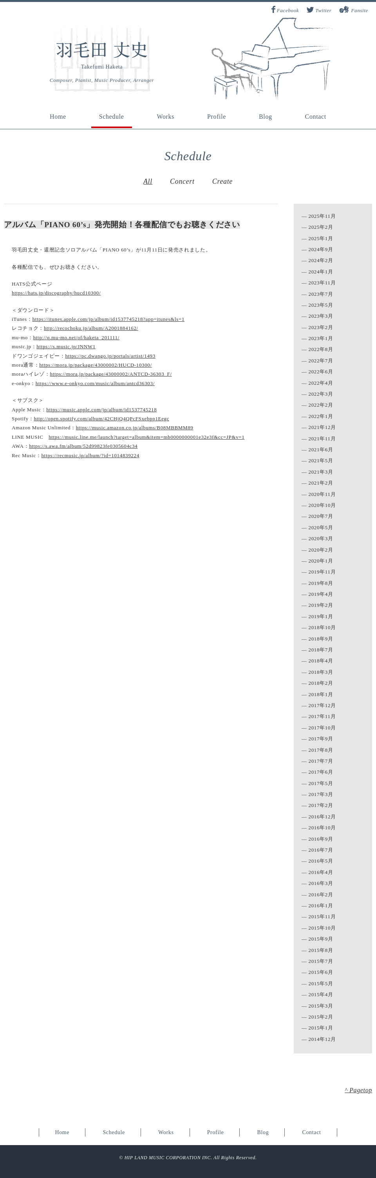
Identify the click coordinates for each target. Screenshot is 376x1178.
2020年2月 (321, 550)
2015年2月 (321, 1017)
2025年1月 (321, 238)
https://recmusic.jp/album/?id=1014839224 (90, 455)
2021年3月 (321, 472)
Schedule (111, 116)
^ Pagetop (358, 1090)
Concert (182, 181)
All (147, 181)
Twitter (323, 10)
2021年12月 (322, 427)
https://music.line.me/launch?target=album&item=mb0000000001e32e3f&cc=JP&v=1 (146, 437)
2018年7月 (321, 650)
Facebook (288, 10)
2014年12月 (322, 1039)
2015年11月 (322, 916)
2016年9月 (321, 839)
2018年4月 (321, 661)
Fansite (359, 10)
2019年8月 (321, 583)
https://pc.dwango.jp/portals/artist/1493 (110, 356)
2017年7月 (321, 761)
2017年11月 (322, 716)
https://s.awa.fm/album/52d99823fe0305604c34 (83, 446)
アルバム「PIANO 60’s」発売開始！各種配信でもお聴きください (122, 225)
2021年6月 (321, 449)
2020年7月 (321, 516)
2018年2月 (321, 683)
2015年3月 (321, 1006)
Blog (265, 116)
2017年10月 (322, 728)
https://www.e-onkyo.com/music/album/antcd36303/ (95, 383)
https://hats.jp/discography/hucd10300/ (56, 293)
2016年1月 (321, 905)
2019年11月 (322, 572)
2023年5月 (321, 305)
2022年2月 (321, 405)
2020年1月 (321, 561)
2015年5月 (321, 983)
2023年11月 (322, 283)
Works (165, 116)
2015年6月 (321, 972)
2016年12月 (322, 817)
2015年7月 (321, 961)
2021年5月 (321, 460)
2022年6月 (321, 372)
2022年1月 (321, 416)
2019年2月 (321, 605)
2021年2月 (321, 483)
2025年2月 (321, 227)
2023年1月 (321, 338)
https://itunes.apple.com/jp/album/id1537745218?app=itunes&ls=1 (108, 319)
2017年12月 (322, 705)
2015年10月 (322, 928)
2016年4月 (321, 872)
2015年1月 (321, 1028)
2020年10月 (322, 505)
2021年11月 (322, 439)
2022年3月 (321, 394)
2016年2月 (321, 895)
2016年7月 (321, 850)
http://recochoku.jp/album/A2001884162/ (91, 328)
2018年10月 (322, 627)
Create (222, 181)
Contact (315, 116)
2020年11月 (322, 494)
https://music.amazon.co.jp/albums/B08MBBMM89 (134, 428)
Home (58, 116)
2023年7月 (321, 294)
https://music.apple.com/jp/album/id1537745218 (101, 410)
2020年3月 (321, 538)
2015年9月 (321, 939)
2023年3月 (321, 316)
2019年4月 (321, 594)
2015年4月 (321, 994)
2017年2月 (321, 805)
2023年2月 (321, 327)
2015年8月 (321, 950)
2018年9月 (321, 639)
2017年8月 (321, 750)
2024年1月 (321, 272)
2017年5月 (321, 783)
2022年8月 (321, 349)
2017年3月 (321, 794)
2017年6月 (321, 772)
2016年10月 (322, 828)
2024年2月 (321, 260)
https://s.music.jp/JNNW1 (66, 346)
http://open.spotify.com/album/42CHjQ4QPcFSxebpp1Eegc (101, 419)
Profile (216, 116)
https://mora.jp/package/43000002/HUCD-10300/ (95, 365)
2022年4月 (321, 383)
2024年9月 (321, 249)
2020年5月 (321, 527)
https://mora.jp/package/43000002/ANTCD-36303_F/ (111, 374)
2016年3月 (321, 883)
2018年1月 (321, 694)
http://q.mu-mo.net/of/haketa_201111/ (76, 337)
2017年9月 (321, 739)
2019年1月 (321, 616)
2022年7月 (321, 361)
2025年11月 (322, 216)
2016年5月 (321, 861)
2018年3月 (321, 672)
